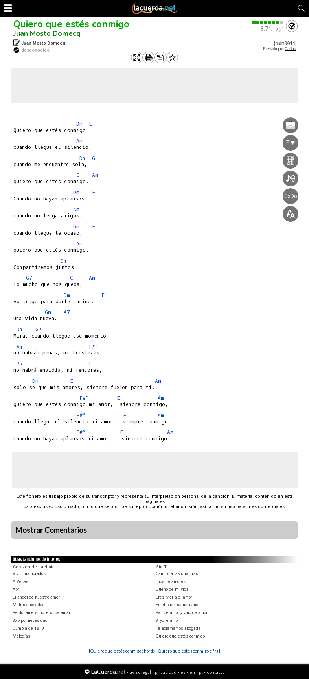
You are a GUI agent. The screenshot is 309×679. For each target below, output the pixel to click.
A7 (67, 312)
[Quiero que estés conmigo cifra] (188, 650)
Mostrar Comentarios (51, 530)
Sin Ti (162, 567)
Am (79, 140)
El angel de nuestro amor (36, 597)
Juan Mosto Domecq (47, 33)
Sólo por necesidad (30, 620)
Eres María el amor (174, 597)
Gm (48, 312)
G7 (29, 278)
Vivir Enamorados (29, 573)
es (183, 672)
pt (201, 672)
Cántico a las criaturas (177, 573)
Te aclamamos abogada (178, 628)
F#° (93, 346)
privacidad (166, 672)
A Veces (20, 581)
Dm (79, 124)
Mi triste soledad (29, 604)
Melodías (21, 636)
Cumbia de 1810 (28, 628)
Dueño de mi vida (172, 589)
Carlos (290, 48)
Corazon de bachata (34, 567)
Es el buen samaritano (177, 604)
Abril (17, 589)
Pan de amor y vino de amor (182, 612)
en (192, 672)
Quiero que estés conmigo (71, 24)
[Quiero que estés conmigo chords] (122, 650)
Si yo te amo (167, 620)
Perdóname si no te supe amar (41, 612)
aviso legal (140, 672)
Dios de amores (171, 581)
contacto (215, 672)
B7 (20, 363)
